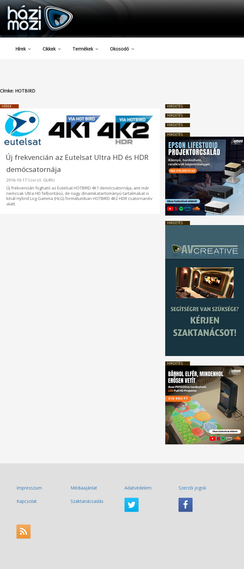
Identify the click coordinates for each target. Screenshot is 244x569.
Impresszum (29, 488)
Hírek (23, 49)
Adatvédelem (138, 488)
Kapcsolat (27, 501)
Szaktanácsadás (87, 501)
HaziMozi (31, 7)
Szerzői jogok (192, 488)
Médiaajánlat (84, 488)
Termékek (85, 49)
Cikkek (52, 49)
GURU (49, 180)
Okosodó (122, 49)
